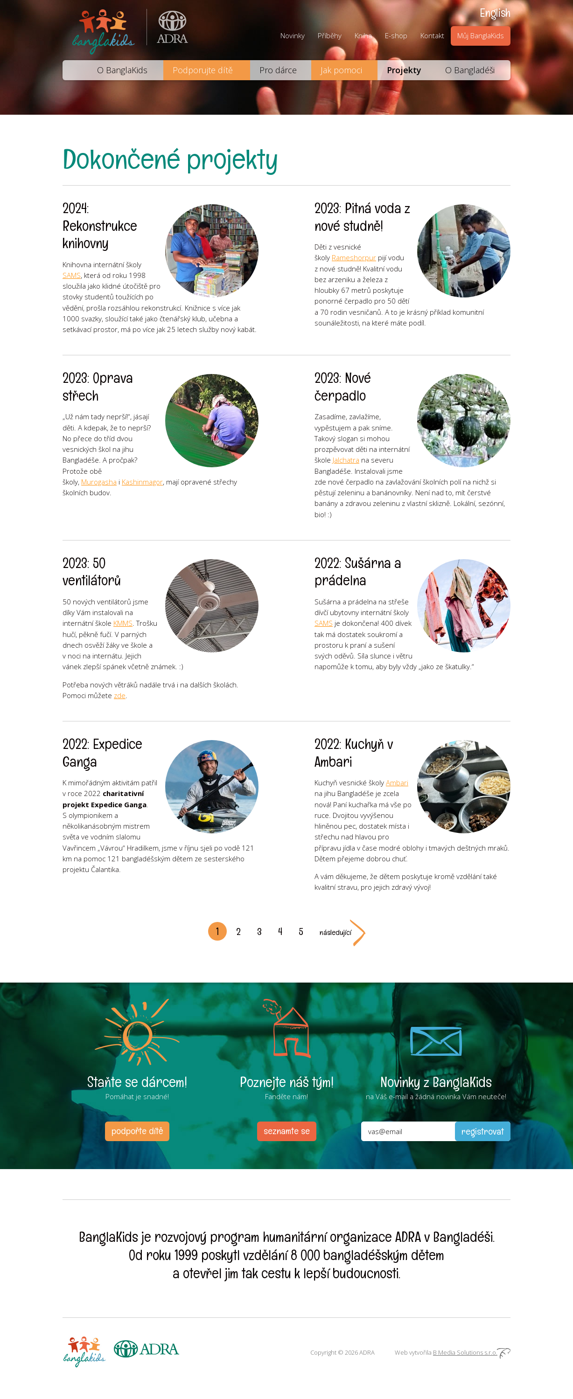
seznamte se (287, 1131)
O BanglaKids (122, 70)
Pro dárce (278, 70)
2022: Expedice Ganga (102, 753)
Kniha (363, 35)
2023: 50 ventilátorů (92, 572)
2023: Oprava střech (98, 387)
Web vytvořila (452, 1352)
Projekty (404, 70)
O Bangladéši (470, 70)
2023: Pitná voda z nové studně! (362, 217)
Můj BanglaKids (480, 35)
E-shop (396, 35)
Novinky (292, 35)
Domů (74, 70)
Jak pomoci (341, 70)
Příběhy (330, 35)
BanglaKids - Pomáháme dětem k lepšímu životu (105, 30)
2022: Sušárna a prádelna (357, 572)
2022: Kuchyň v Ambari (353, 753)
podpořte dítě (137, 1131)
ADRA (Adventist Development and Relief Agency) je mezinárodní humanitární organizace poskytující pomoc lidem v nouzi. (168, 30)
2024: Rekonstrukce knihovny (100, 225)
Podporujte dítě (203, 70)
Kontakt (432, 35)
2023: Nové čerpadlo (342, 387)
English (495, 12)
